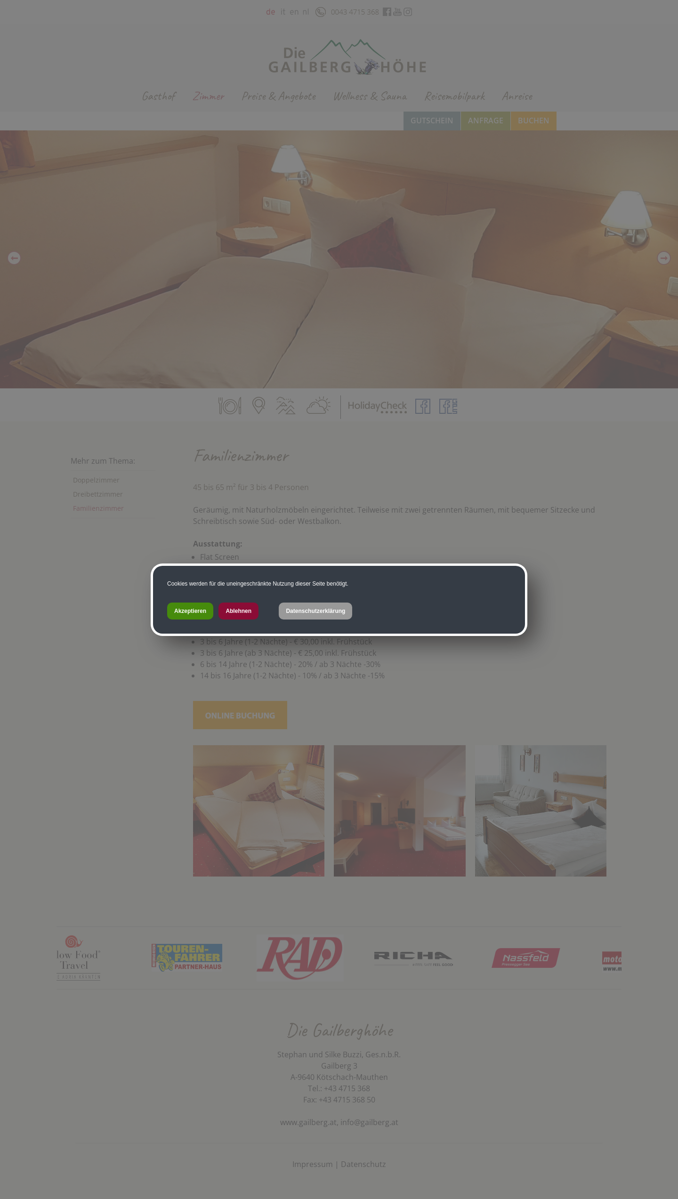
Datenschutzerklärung (315, 611)
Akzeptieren (190, 611)
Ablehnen (238, 611)
